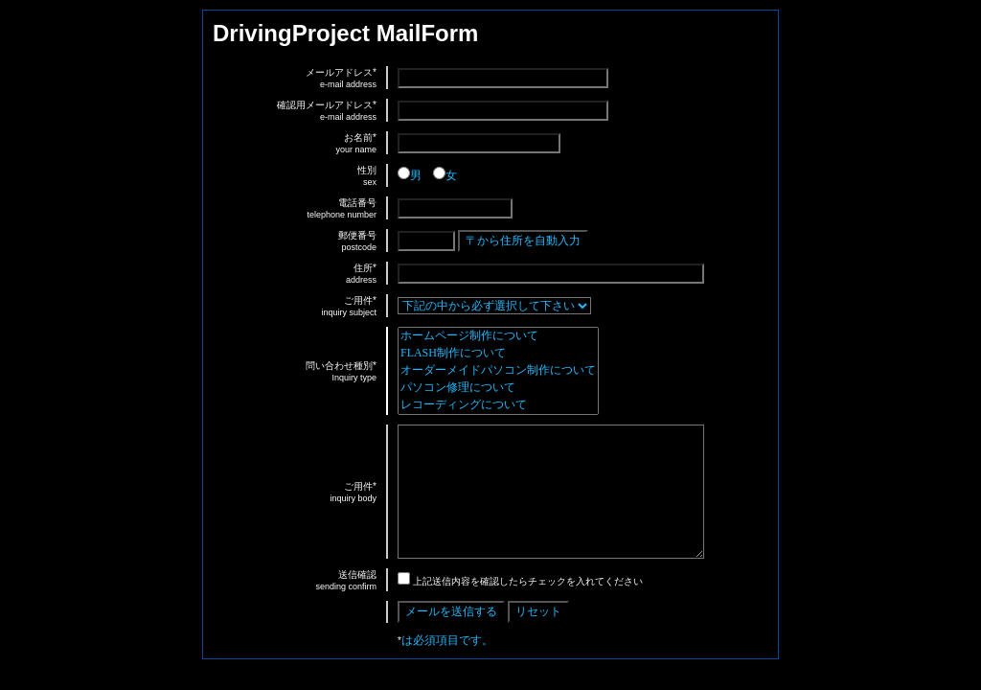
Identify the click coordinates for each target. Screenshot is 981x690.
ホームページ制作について (498, 336)
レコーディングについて (498, 405)
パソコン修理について (498, 388)
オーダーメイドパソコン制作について (498, 371)
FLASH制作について (498, 353)
